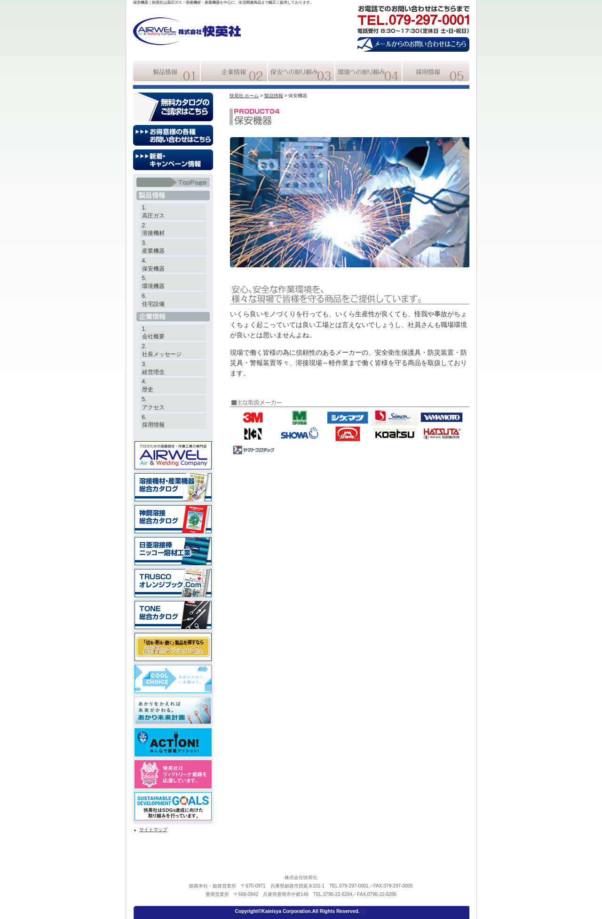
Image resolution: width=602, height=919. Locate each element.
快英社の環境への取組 (368, 71)
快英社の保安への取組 (301, 71)
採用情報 (153, 424)
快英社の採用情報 (436, 71)
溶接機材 (153, 233)
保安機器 (153, 268)
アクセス (153, 407)
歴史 (147, 389)
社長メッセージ (162, 354)
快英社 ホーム (244, 95)
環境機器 (153, 286)
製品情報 (273, 95)
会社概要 (153, 336)
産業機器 (153, 251)
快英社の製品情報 (166, 71)
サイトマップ (153, 829)
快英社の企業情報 (234, 71)
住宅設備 (153, 304)
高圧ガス (153, 215)
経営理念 (153, 372)
